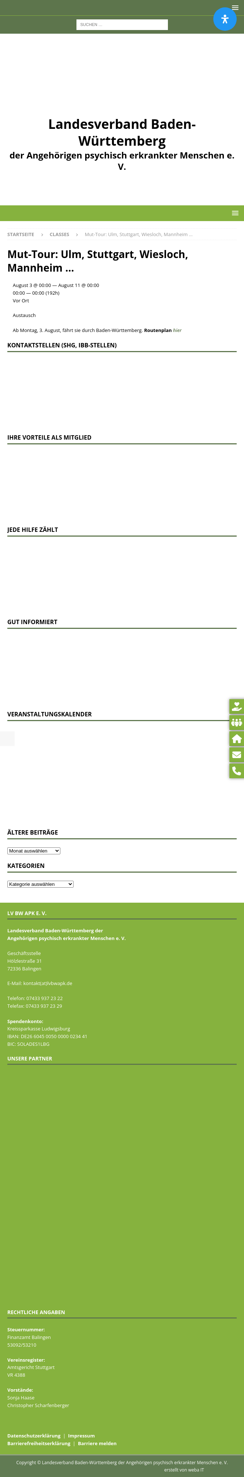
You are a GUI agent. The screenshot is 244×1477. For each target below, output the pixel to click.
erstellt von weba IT (184, 1470)
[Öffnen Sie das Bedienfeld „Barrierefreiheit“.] (225, 19)
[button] (234, 213)
